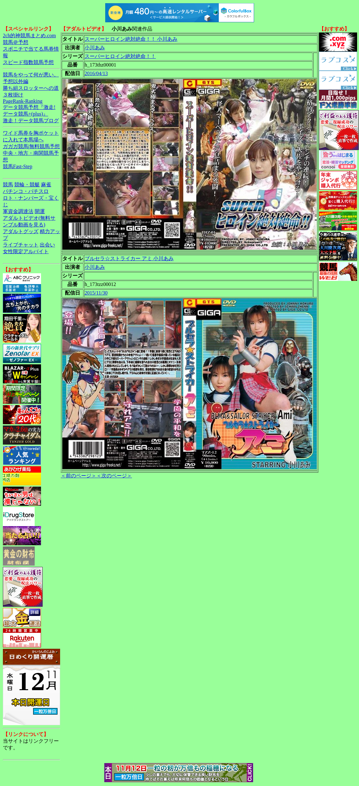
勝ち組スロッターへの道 (31, 88)
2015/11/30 (96, 293)
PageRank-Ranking (22, 101)
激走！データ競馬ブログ (31, 120)
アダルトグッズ (20, 231)
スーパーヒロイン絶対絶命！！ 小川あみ (131, 39)
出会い (47, 244)
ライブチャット (20, 244)
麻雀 (46, 184)
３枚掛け (13, 94)
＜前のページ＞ (78, 475)
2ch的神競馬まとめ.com (29, 35)
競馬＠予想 (15, 42)
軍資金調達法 (18, 211)
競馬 (8, 184)
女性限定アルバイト (26, 251)
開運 (40, 211)
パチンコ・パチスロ (26, 191)
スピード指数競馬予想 (28, 62)
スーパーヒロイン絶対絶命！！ (120, 56)
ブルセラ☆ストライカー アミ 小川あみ (129, 258)
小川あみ (95, 47)
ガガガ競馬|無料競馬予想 (31, 146)
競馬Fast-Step (17, 166)
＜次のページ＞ (114, 475)
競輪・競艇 (27, 184)
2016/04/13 (96, 73)
